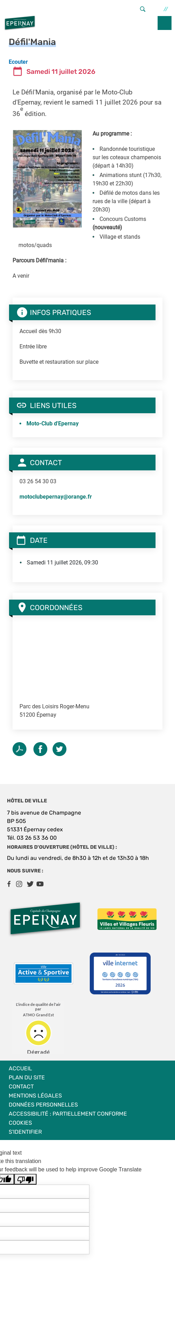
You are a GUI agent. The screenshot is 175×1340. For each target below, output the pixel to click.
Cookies (20, 1122)
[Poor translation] (25, 1179)
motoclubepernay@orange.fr (55, 496)
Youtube (40, 884)
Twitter (59, 749)
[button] (47, 178)
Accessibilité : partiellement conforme (68, 1113)
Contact (21, 1086)
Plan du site (27, 1077)
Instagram (19, 884)
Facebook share (40, 749)
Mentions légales (35, 1095)
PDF (19, 749)
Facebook (8, 884)
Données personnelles (43, 1104)
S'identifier (25, 1132)
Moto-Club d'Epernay (52, 423)
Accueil (20, 1068)
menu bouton (165, 23)
